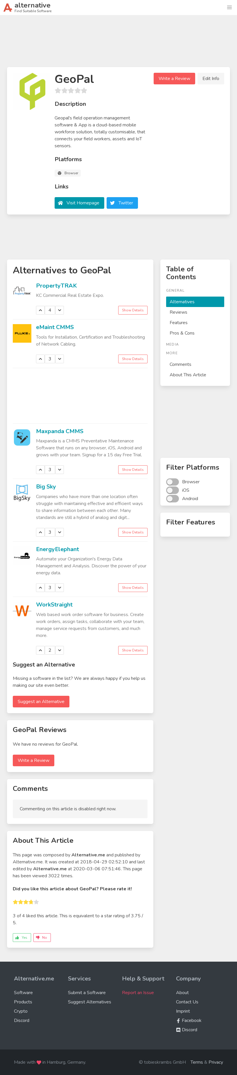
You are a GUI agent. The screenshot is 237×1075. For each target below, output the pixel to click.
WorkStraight (54, 605)
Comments (180, 364)
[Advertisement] (118, 43)
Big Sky (46, 487)
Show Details (133, 310)
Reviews (178, 312)
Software (23, 992)
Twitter (126, 203)
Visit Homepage (83, 203)
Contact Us (187, 1002)
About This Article (188, 375)
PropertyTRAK (56, 286)
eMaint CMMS (55, 327)
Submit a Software (87, 992)
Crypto (21, 1011)
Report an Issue (138, 992)
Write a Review (174, 78)
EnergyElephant (57, 549)
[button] (229, 7)
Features (179, 322)
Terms (197, 1062)
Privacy (216, 1062)
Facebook (189, 1020)
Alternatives (182, 302)
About (182, 992)
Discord (21, 1020)
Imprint (183, 1011)
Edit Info (210, 78)
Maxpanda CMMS (59, 431)
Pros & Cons (182, 333)
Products (23, 1002)
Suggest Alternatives (89, 1002)
